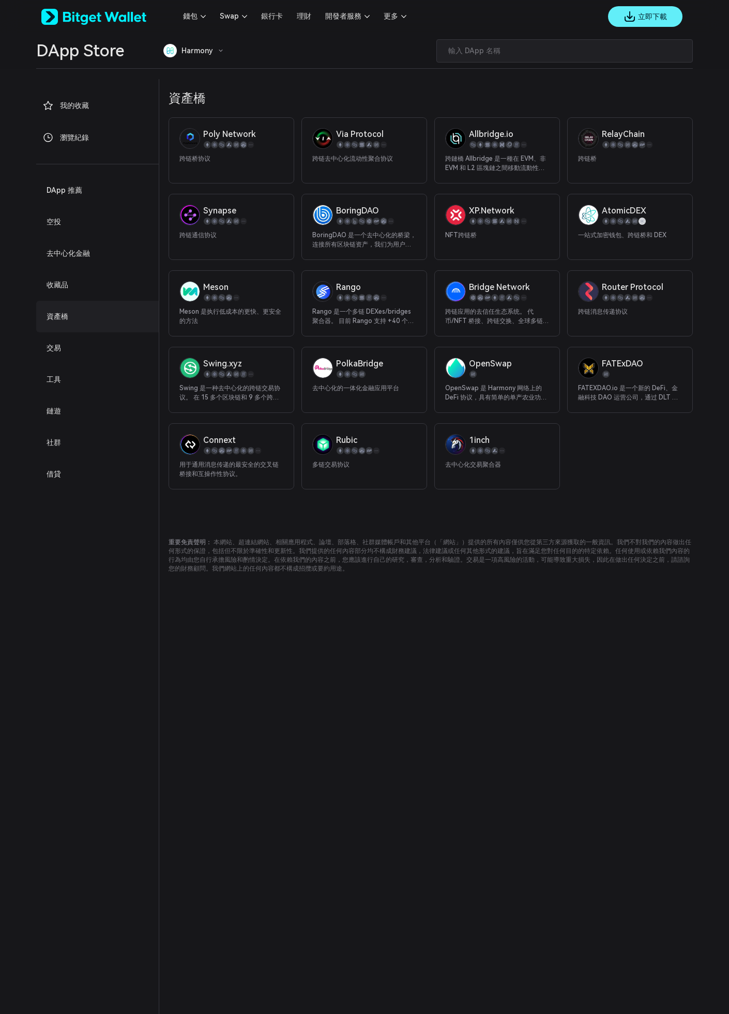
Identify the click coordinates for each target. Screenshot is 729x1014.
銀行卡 (272, 16)
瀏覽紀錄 (65, 137)
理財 (304, 16)
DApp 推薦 (64, 190)
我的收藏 (65, 105)
